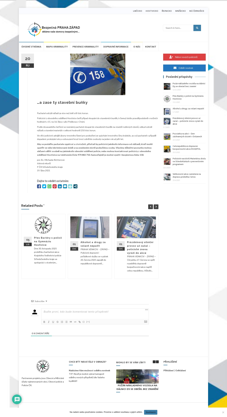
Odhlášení (180, 370)
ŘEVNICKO (167, 10)
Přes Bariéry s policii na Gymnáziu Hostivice (48, 241)
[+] (88, 321)
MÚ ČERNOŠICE (196, 10)
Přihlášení (168, 370)
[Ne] (223, 412)
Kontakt (150, 46)
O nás (136, 46)
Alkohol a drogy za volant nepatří (188, 109)
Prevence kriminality (86, 46)
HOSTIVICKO (152, 10)
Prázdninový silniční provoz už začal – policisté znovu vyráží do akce (188, 121)
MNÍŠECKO (180, 10)
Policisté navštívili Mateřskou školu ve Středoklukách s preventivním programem (189, 161)
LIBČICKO (137, 10)
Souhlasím (151, 412)
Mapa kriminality (57, 46)
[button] (157, 361)
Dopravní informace (115, 46)
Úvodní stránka (31, 46)
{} (84, 321)
